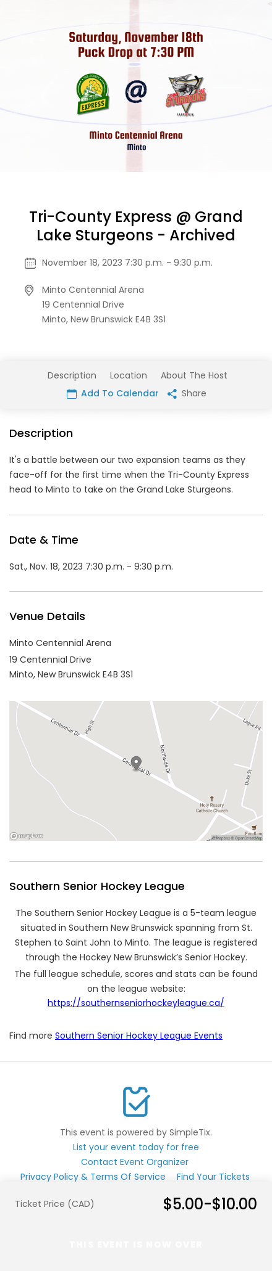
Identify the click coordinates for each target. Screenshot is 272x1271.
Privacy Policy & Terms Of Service (93, 1177)
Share (187, 393)
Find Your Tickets (213, 1177)
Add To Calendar (113, 393)
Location (128, 375)
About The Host (194, 375)
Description (72, 375)
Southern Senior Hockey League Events (139, 1035)
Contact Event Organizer (135, 1162)
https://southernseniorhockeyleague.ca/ (136, 1003)
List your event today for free (136, 1147)
